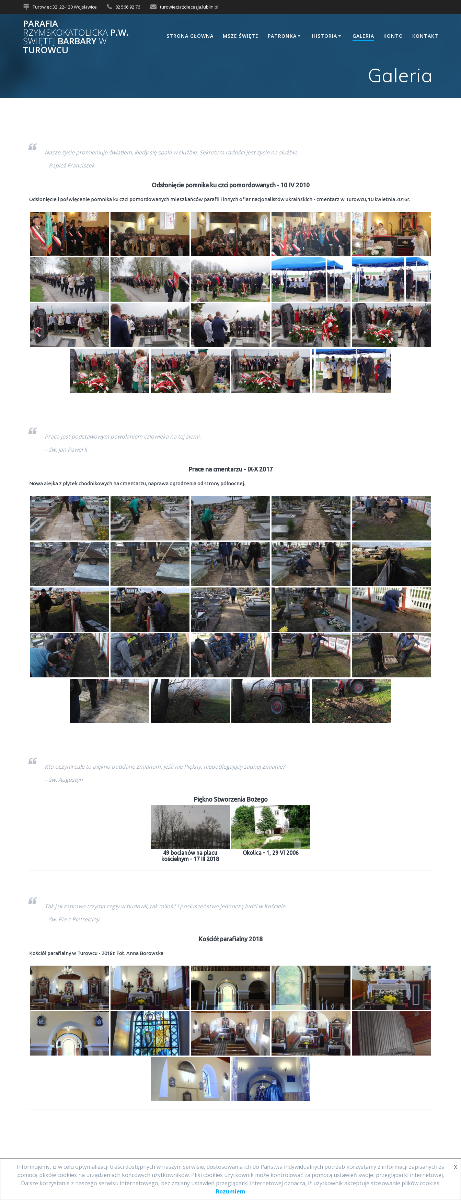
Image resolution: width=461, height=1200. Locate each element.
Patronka (282, 36)
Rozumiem (230, 1191)
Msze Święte (240, 36)
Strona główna (190, 36)
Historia (324, 36)
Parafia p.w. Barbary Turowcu (76, 36)
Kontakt (425, 36)
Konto (393, 36)
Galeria (363, 36)
